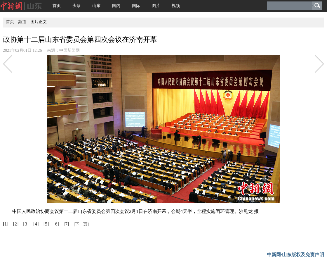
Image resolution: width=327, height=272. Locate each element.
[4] (36, 223)
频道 (22, 22)
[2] (16, 223)
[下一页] (81, 224)
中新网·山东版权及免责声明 (295, 254)
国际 (136, 6)
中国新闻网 (69, 50)
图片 (156, 6)
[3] (26, 223)
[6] (56, 223)
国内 (116, 6)
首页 (57, 6)
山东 (96, 6)
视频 (176, 6)
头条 (76, 6)
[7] (66, 223)
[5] (46, 223)
